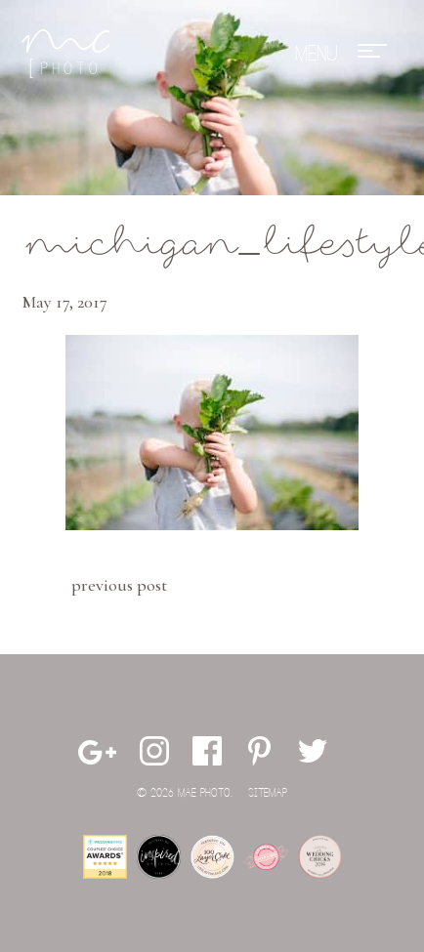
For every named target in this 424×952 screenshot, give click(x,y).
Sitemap (267, 793)
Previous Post (119, 585)
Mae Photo (65, 53)
